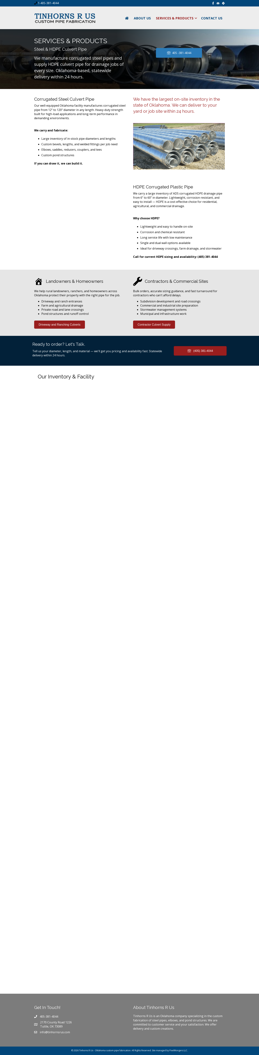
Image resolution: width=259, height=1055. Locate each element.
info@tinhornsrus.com (55, 1032)
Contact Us (211, 18)
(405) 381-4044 (207, 257)
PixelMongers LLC (178, 1050)
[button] (195, 18)
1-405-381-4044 (48, 3)
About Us (142, 18)
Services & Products (174, 18)
